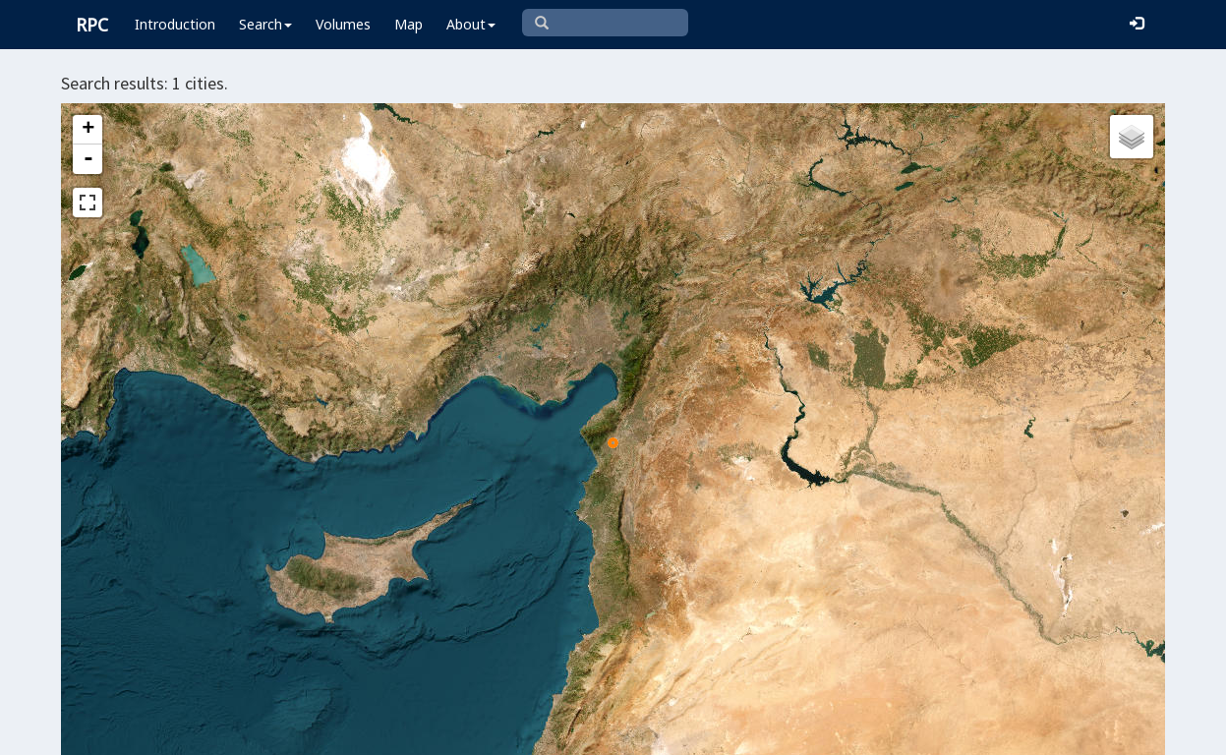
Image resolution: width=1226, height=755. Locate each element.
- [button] (88, 159)
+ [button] (88, 130)
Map (408, 24)
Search (265, 24)
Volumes (343, 24)
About (471, 24)
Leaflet (456, 731)
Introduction (175, 24)
